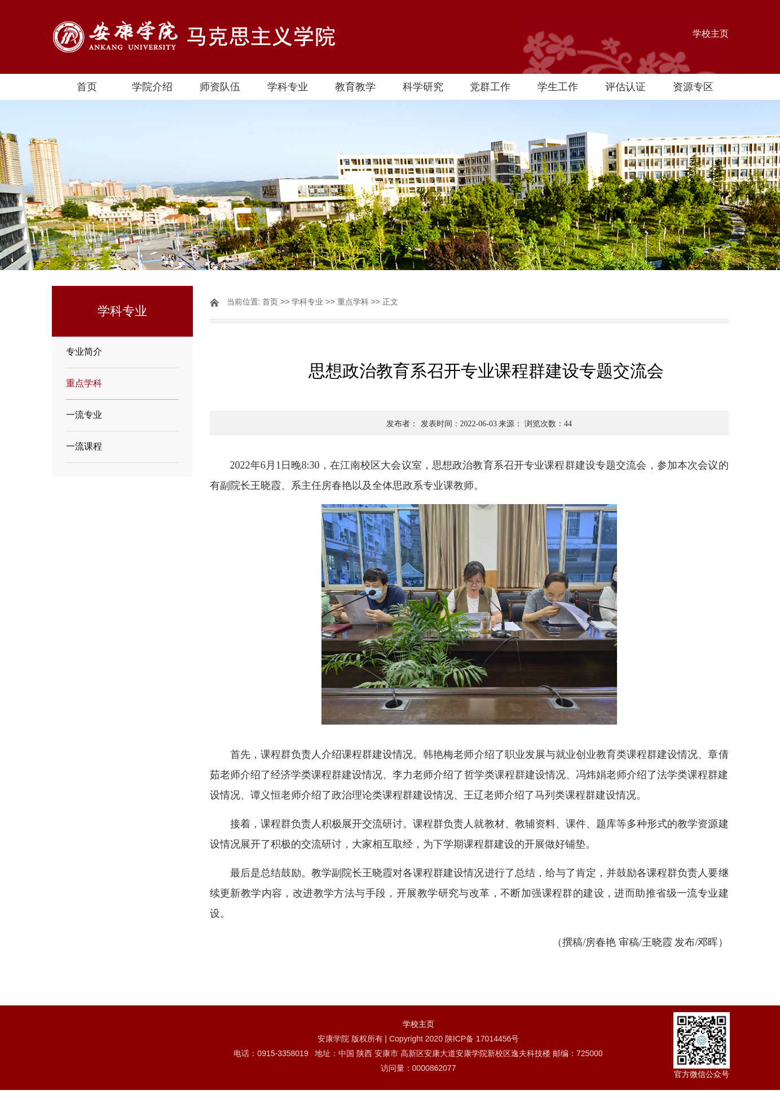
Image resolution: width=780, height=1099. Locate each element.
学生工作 (557, 86)
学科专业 (287, 86)
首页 (87, 86)
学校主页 (711, 33)
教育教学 (355, 86)
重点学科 (84, 383)
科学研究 (423, 86)
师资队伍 (220, 86)
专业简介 (84, 351)
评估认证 (625, 86)
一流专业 (84, 415)
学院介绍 (152, 86)
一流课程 (84, 446)
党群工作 (490, 86)
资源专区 (693, 86)
